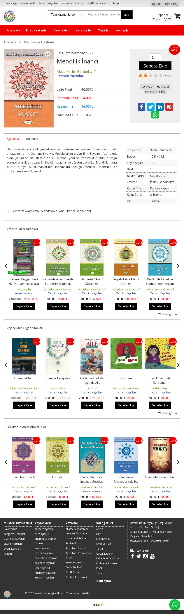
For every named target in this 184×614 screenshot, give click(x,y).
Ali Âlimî (92, 388)
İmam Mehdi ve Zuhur (160, 477)
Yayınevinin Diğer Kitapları (25, 328)
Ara (126, 15)
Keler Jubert (160, 388)
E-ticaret (86, 604)
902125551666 (139, 540)
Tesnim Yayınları (58, 293)
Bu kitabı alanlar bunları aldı (26, 427)
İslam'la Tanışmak (57, 378)
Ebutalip (58, 477)
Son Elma (126, 378)
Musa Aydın (24, 289)
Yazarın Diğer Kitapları (22, 229)
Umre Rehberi (24, 378)
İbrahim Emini (58, 388)
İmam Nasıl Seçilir (24, 477)
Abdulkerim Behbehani (75, 211)
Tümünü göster (167, 314)
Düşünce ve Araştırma (23, 211)
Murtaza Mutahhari (92, 487)
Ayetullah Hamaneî (160, 487)
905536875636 (160, 540)
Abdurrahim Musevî (24, 487)
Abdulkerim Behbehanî (57, 289)
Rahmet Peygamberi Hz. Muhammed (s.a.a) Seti (24, 283)
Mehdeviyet (49, 211)
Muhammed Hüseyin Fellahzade (27, 388)
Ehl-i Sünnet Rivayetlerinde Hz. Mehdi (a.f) (126, 481)
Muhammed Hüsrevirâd (126, 388)
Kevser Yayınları (24, 293)
